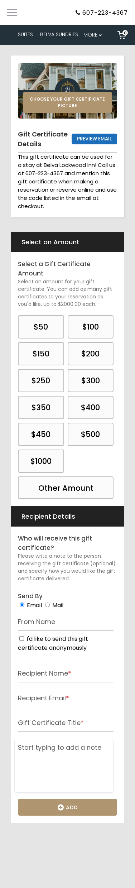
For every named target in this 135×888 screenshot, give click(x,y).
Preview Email (94, 138)
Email (34, 605)
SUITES (25, 34)
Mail (57, 605)
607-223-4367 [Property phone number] (105, 13)
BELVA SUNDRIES (59, 34)
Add (68, 807)
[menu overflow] (93, 35)
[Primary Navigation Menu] (12, 12)
